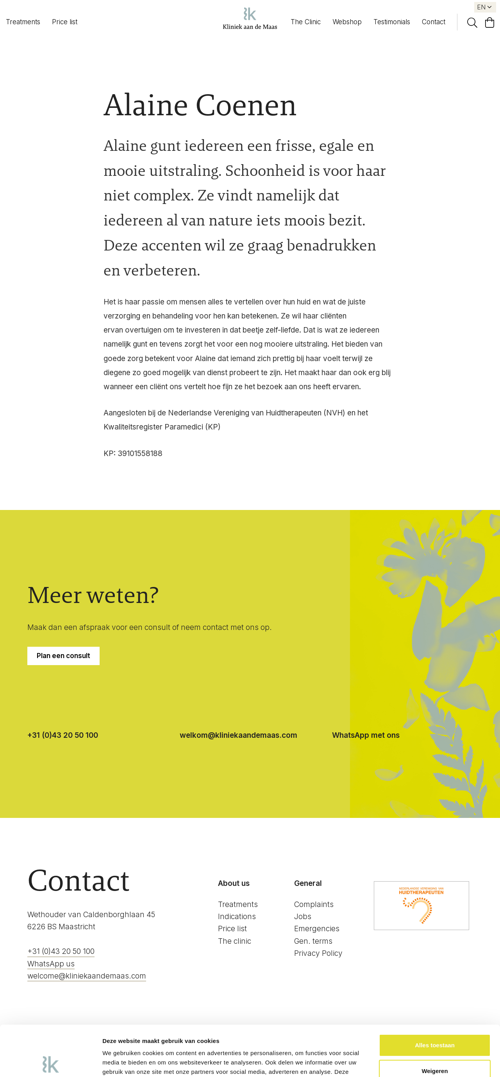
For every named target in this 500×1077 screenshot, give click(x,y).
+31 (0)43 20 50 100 (62, 735)
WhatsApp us (51, 963)
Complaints (314, 904)
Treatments (23, 22)
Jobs (302, 916)
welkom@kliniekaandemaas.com (238, 735)
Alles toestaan (435, 994)
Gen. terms (313, 941)
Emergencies (316, 928)
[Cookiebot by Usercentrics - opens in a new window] (50, 1062)
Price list (64, 22)
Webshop (347, 22)
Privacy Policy (318, 953)
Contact (433, 22)
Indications (237, 916)
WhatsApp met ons (366, 735)
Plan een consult (63, 656)
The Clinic (306, 22)
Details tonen (120, 1061)
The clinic (234, 941)
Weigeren (434, 1020)
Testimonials (391, 22)
